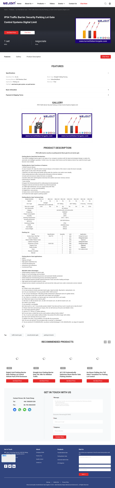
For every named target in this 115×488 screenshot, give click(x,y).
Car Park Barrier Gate (21, 9)
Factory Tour (39, 455)
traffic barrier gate (17, 335)
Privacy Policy (65, 482)
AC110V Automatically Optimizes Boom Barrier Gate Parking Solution (70, 374)
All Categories (61, 463)
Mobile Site (56, 482)
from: (55, 418)
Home (6, 9)
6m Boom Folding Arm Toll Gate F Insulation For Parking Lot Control (97, 374)
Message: (56, 397)
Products (11, 9)
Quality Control (39, 459)
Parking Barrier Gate (62, 456)
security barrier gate (32, 335)
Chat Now (28, 32)
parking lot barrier (49, 335)
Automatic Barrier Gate (63, 459)
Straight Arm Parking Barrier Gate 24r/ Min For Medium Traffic (43, 374)
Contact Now (60, 437)
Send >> (83, 474)
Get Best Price (11, 32)
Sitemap (48, 482)
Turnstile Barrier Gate (63, 452)
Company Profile (40, 452)
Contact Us (38, 462)
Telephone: (57, 427)
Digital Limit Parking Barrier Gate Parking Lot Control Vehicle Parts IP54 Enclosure (16, 374)
